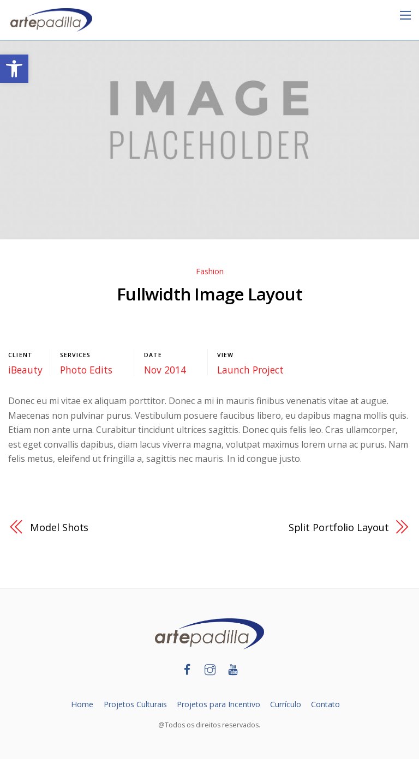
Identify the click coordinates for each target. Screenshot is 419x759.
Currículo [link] (286, 704)
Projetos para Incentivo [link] (218, 704)
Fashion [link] (210, 272)
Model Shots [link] (59, 527)
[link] (14, 69)
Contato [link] (327, 704)
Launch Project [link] (250, 369)
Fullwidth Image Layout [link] (209, 293)
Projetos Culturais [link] (133, 704)
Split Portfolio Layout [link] (338, 527)
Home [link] (80, 704)
